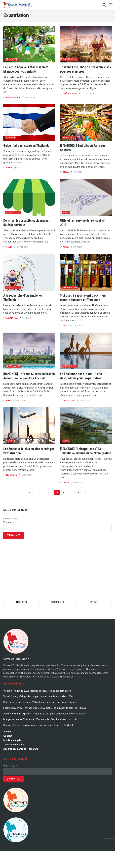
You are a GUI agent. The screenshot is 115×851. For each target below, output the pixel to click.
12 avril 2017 (21, 247)
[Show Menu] (110, 5)
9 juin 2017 (29, 97)
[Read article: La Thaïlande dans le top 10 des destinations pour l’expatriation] (86, 351)
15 (64, 492)
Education (12, 59)
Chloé (66, 483)
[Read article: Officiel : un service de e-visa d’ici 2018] (86, 197)
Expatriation (70, 59)
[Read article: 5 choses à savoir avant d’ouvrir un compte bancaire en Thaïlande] (86, 272)
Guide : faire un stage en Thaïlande (26, 146)
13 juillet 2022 (87, 93)
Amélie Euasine (13, 97)
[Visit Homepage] (18, 5)
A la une (10, 138)
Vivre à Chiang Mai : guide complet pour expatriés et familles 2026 (38, 696)
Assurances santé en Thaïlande (20, 749)
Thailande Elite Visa (14, 744)
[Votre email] (57, 527)
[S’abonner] (13, 535)
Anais (65, 325)
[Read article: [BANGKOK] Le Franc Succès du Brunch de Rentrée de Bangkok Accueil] (29, 351)
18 (77, 492)
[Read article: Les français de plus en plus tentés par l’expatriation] (29, 425)
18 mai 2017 (20, 168)
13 (49, 492)
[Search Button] (104, 5)
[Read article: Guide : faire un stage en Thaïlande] (29, 122)
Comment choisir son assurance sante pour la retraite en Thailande (38, 725)
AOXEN (9, 168)
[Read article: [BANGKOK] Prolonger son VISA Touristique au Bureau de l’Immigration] (86, 425)
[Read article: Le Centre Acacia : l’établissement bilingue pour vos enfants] (29, 44)
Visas (66, 213)
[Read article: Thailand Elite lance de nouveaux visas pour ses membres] (86, 44)
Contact (7, 736)
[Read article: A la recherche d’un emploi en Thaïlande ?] (29, 272)
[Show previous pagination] (29, 492)
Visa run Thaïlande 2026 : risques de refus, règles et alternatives (37, 690)
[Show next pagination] (84, 492)
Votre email (10, 522)
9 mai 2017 (25, 318)
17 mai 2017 (77, 247)
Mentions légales (13, 740)
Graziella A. (12, 318)
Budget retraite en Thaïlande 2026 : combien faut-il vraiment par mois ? (41, 719)
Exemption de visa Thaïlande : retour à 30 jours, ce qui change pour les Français (44, 708)
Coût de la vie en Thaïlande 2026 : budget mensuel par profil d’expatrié (40, 702)
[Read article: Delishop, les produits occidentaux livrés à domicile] (29, 197)
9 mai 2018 (76, 172)
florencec (11, 475)
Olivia (66, 172)
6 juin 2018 (20, 400)
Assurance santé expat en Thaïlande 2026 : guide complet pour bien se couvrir (44, 713)
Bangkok (68, 138)
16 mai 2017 (25, 475)
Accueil (7, 731)
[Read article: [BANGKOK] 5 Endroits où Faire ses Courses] (86, 122)
